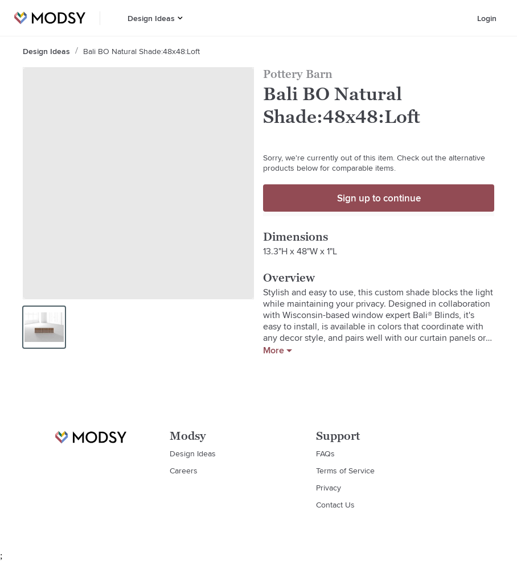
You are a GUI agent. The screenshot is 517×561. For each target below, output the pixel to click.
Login (487, 18)
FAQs (325, 453)
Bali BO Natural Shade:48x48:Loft (141, 51)
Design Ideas (151, 18)
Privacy (328, 487)
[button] (180, 18)
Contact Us (335, 505)
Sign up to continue (379, 198)
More (277, 350)
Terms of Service (345, 470)
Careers (184, 470)
